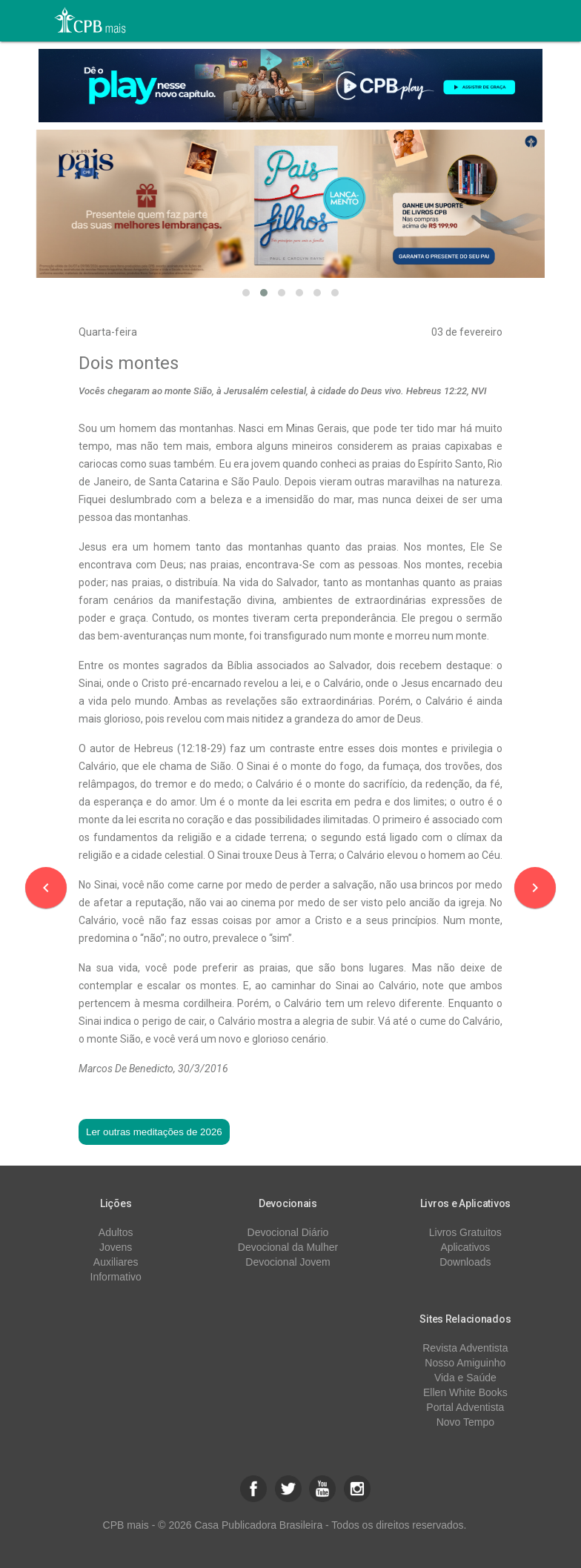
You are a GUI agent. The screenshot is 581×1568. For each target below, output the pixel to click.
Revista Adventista (465, 1348)
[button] (246, 292)
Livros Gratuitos (465, 1232)
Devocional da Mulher (288, 1247)
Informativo (116, 1277)
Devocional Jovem (287, 1262)
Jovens (115, 1247)
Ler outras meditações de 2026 (154, 1131)
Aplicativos (465, 1247)
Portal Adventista (465, 1407)
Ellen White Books (465, 1392)
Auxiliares (116, 1262)
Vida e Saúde (465, 1377)
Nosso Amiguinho (465, 1363)
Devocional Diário (288, 1232)
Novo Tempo (465, 1422)
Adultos (116, 1232)
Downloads (465, 1262)
